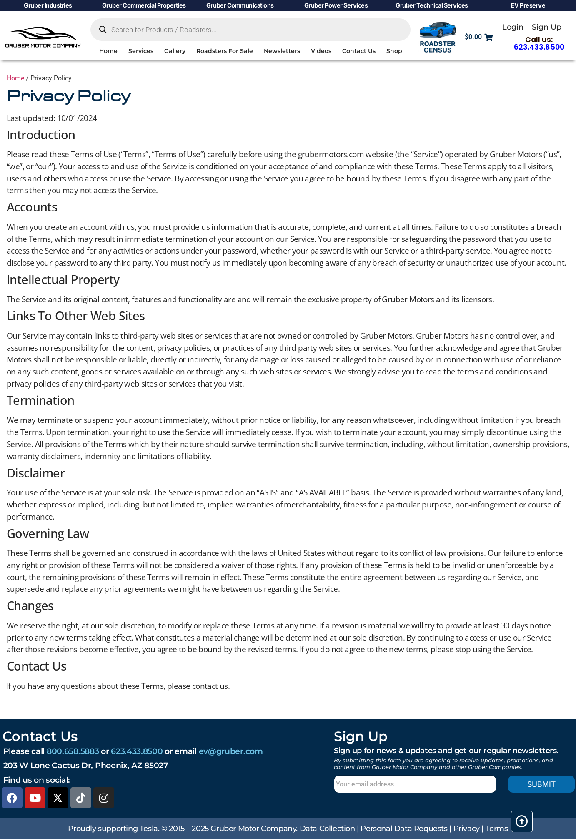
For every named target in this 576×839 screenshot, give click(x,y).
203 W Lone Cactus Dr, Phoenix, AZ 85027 (85, 765)
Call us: (539, 43)
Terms (497, 828)
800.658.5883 (73, 751)
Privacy (466, 828)
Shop (394, 51)
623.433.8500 (137, 751)
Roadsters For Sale (224, 51)
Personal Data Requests (404, 828)
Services (140, 51)
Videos (321, 51)
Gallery (174, 51)
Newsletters (282, 51)
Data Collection (327, 828)
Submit (541, 784)
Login (512, 27)
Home (108, 51)
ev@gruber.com (231, 751)
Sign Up (546, 27)
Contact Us (359, 51)
